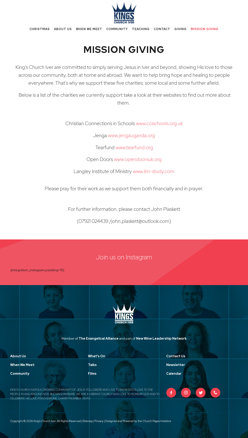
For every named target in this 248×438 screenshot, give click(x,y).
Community (117, 29)
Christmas (39, 29)
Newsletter (175, 365)
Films (92, 373)
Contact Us (175, 356)
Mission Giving (205, 29)
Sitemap (88, 421)
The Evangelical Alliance (99, 338)
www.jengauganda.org (131, 135)
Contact (162, 29)
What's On (96, 356)
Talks (92, 365)
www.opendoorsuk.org (138, 159)
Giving (180, 29)
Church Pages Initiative (157, 421)
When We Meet (89, 29)
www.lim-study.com (153, 171)
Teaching (141, 29)
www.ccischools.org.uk (159, 123)
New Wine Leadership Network (161, 338)
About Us (63, 29)
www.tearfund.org (134, 147)
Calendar (174, 373)
